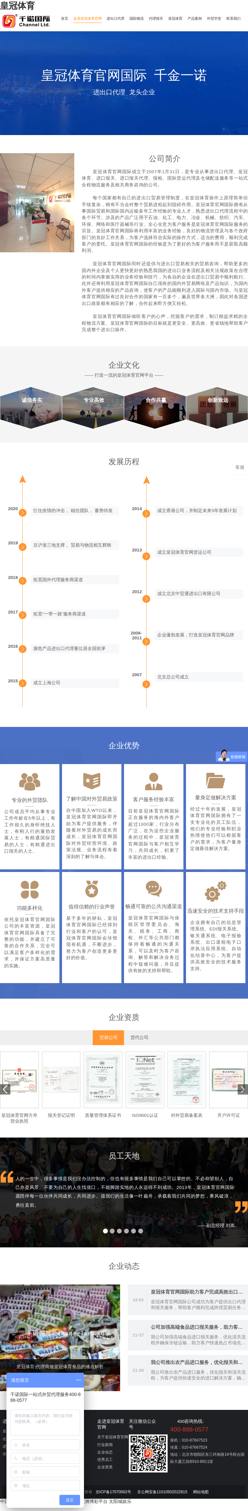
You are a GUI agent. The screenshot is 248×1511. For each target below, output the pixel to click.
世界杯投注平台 (63, 1508)
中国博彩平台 (13, 1508)
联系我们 (69, 30)
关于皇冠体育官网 (112, 1443)
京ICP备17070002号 (113, 1498)
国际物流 (143, 18)
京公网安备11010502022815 (162, 1498)
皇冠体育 (17, 6)
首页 (65, 18)
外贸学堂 (226, 18)
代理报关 (163, 18)
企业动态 (105, 1458)
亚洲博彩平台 (94, 1508)
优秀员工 (105, 1466)
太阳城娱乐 (120, 1508)
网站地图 (201, 1498)
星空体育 (37, 1508)
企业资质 (105, 1473)
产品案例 (205, 18)
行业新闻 (105, 1451)
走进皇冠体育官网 (90, 18)
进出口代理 (120, 18)
